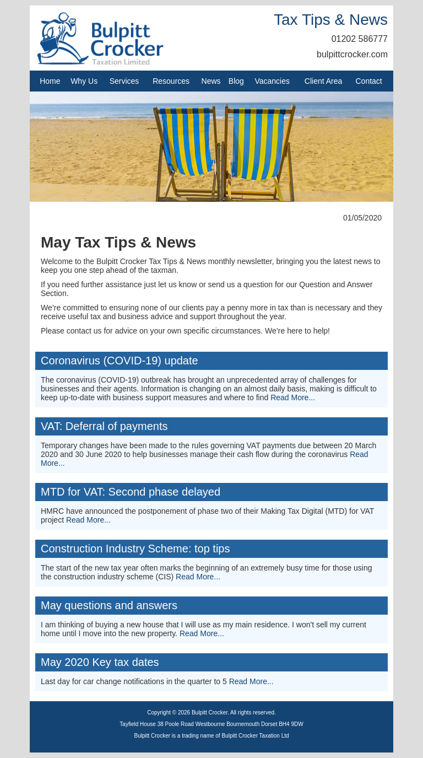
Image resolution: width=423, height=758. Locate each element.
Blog (236, 81)
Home (50, 81)
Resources (171, 81)
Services (124, 81)
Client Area (323, 81)
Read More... (292, 397)
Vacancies (272, 81)
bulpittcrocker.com (352, 54)
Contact (369, 81)
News (211, 81)
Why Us (83, 81)
